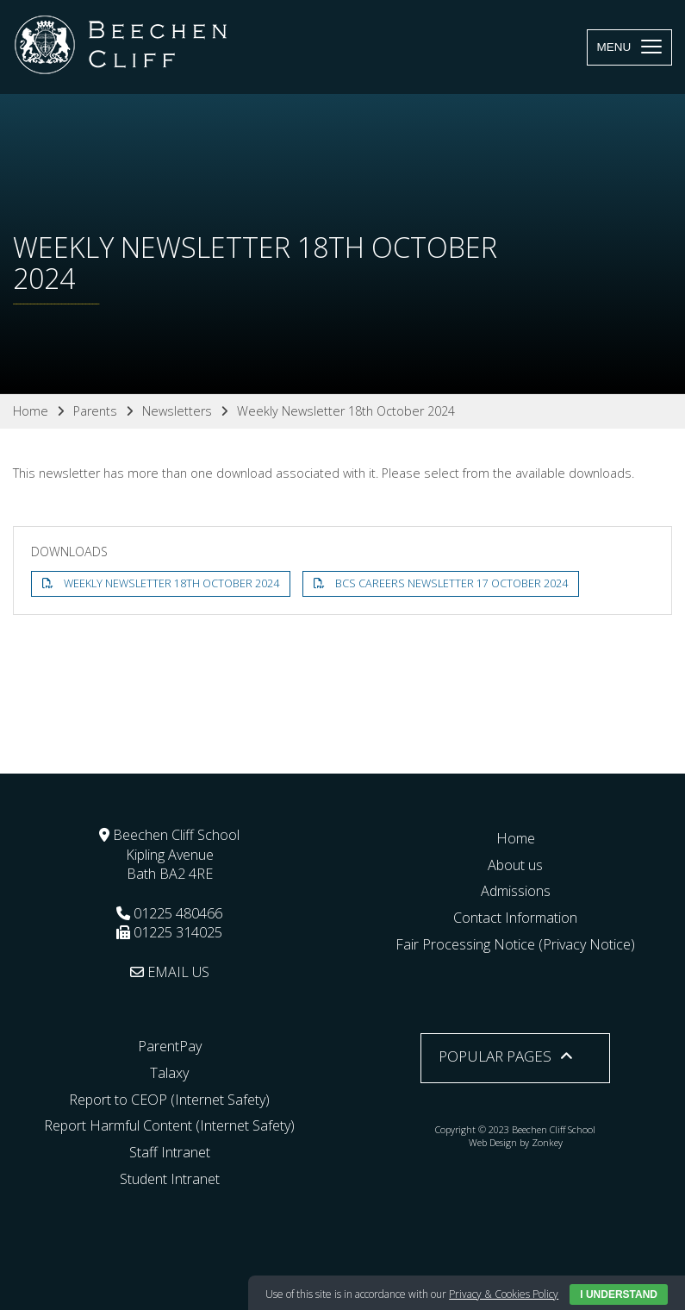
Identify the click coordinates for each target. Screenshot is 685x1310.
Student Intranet (170, 1178)
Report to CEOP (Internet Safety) (169, 1099)
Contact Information (515, 917)
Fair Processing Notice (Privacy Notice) (515, 944)
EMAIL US (169, 971)
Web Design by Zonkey (516, 1142)
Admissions (516, 890)
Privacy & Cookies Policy (503, 1294)
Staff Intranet (169, 1152)
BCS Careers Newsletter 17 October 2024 (451, 583)
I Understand (618, 1294)
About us (515, 865)
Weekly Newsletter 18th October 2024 (171, 583)
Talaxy (169, 1072)
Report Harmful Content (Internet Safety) (169, 1125)
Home (515, 838)
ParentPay (170, 1046)
